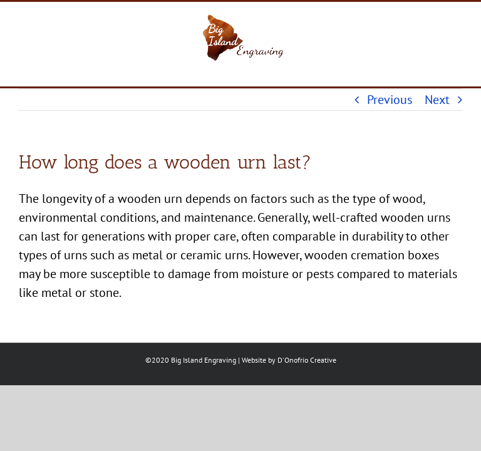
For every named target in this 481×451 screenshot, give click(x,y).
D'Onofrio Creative (306, 360)
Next (437, 99)
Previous (389, 99)
